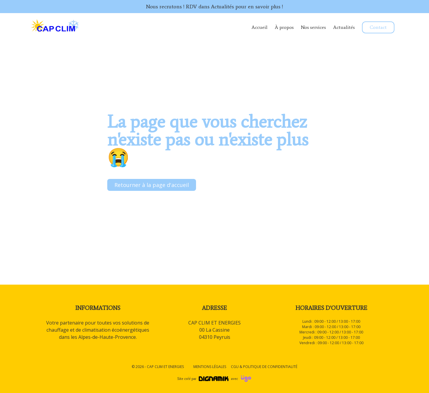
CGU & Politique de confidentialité (264, 366)
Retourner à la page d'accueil (151, 184)
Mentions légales (209, 366)
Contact (378, 27)
